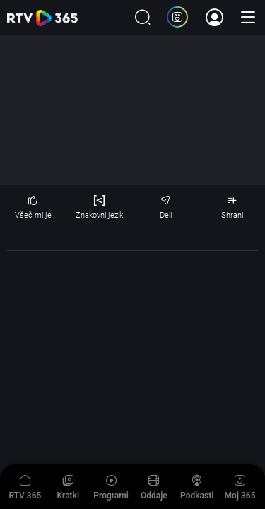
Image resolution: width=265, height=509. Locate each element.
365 (42, 18)
